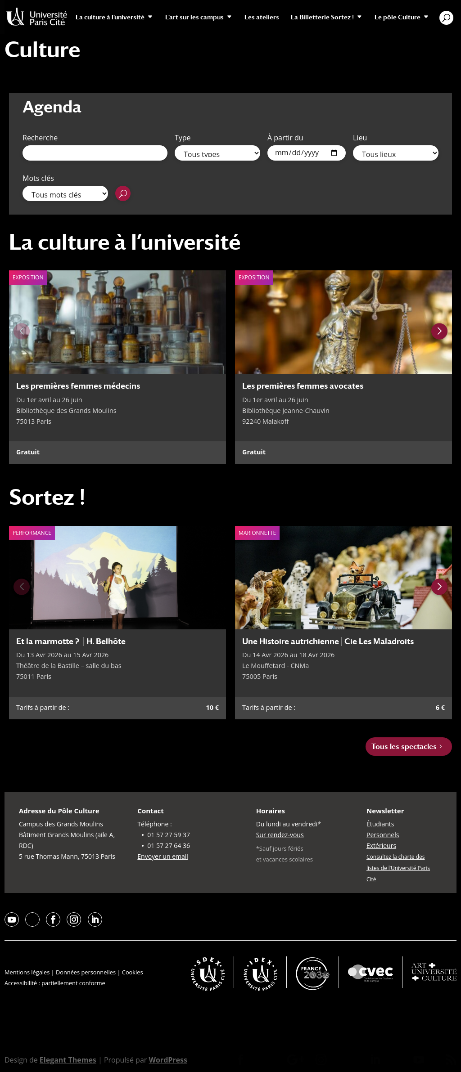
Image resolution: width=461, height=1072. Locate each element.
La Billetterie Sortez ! (322, 17)
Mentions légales (27, 972)
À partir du (285, 138)
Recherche (40, 138)
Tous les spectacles (404, 746)
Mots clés (38, 178)
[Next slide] (439, 331)
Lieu (360, 138)
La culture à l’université (110, 17)
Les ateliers (261, 17)
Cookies (132, 972)
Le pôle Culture (397, 17)
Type (183, 138)
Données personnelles (86, 972)
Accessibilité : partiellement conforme (55, 983)
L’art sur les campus (194, 17)
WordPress (168, 1060)
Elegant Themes (68, 1060)
